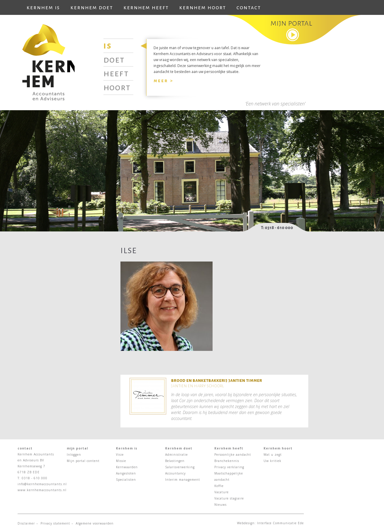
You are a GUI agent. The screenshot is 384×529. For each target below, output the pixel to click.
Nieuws (220, 504)
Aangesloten (126, 473)
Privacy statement (55, 523)
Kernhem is (43, 7)
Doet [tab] (114, 59)
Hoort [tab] (117, 87)
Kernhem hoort (202, 7)
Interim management (182, 479)
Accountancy (175, 473)
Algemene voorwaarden (95, 523)
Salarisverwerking (180, 467)
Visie (120, 454)
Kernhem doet (91, 7)
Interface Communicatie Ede (280, 523)
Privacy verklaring (229, 467)
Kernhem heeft (146, 7)
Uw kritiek (272, 461)
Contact (248, 7)
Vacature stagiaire (229, 498)
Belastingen (175, 461)
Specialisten (126, 479)
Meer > (163, 80)
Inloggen (74, 454)
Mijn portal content (83, 461)
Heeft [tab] (116, 73)
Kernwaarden (127, 467)
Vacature (221, 492)
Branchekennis (226, 461)
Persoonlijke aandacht (232, 454)
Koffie (219, 486)
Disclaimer (26, 523)
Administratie (176, 454)
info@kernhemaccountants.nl (42, 484)
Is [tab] (107, 45)
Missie (121, 461)
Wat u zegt (273, 454)
